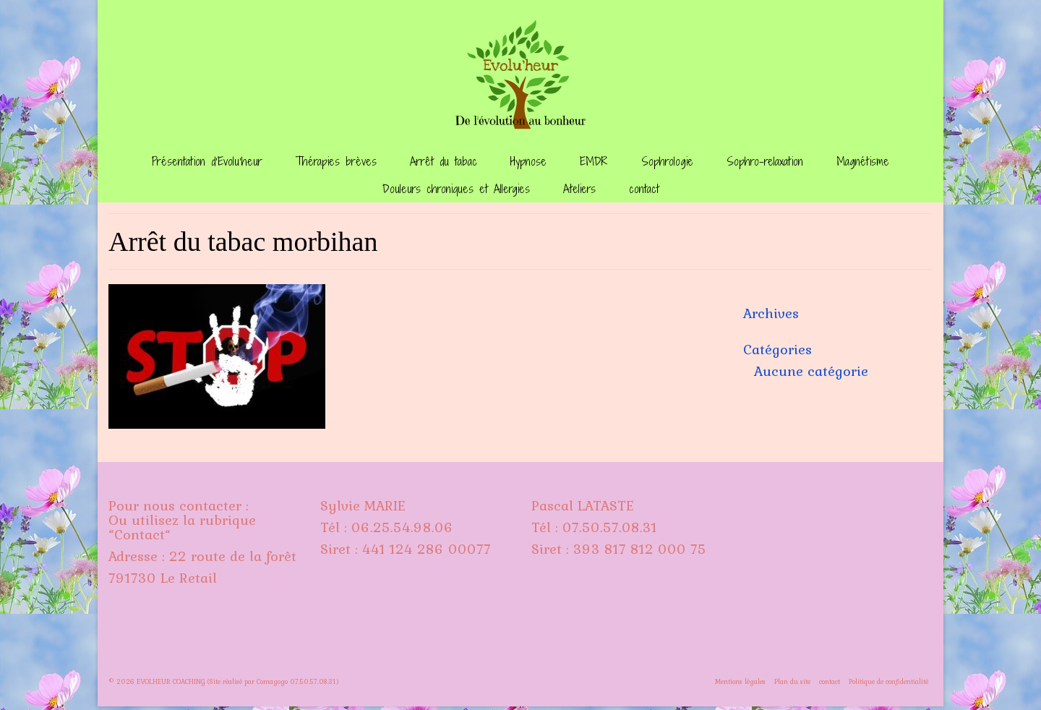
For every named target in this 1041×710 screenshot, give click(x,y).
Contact (139, 534)
